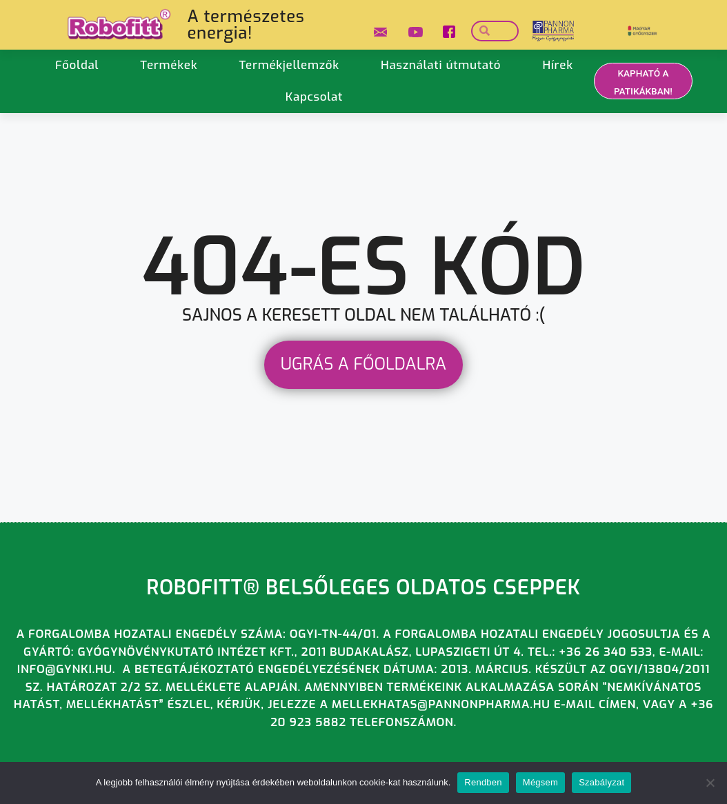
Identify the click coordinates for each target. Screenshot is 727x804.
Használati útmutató (441, 65)
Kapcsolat (314, 97)
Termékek (168, 65)
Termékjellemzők (289, 65)
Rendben (483, 782)
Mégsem (540, 782)
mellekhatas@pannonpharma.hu (441, 704)
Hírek (557, 65)
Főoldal (77, 65)
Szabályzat (601, 782)
